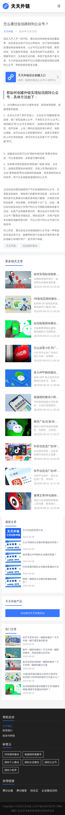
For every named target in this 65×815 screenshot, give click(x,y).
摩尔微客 (21, 790)
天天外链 (11, 245)
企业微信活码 (49, 790)
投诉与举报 (9, 735)
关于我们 (7, 726)
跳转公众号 (51, 762)
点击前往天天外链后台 (32, 613)
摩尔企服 (8, 790)
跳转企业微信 (32, 762)
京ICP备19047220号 (44, 806)
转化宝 (34, 790)
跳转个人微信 (12, 762)
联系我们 (7, 730)
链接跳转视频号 (33, 754)
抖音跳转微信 (12, 754)
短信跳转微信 (30, 245)
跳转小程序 (11, 770)
